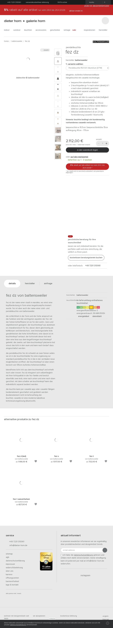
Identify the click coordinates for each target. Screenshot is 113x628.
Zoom (45, 50)
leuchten (29, 30)
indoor (7, 30)
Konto (91, 2)
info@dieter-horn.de (16, 545)
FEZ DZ (27, 41)
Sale (75, 30)
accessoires (42, 30)
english (104, 616)
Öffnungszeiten (12, 578)
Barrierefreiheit (12, 581)
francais (104, 619)
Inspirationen (90, 30)
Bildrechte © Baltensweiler (28, 78)
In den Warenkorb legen (87, 150)
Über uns (9, 571)
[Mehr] (106, 143)
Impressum (10, 564)
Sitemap (9, 554)
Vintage (67, 30)
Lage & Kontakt (12, 585)
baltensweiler (17, 41)
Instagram (84, 575)
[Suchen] (105, 20)
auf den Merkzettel (79, 157)
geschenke (56, 30)
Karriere (9, 575)
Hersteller (104, 30)
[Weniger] (98, 143)
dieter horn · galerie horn (24, 21)
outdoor (17, 30)
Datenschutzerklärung (15, 561)
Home (6, 41)
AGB (7, 557)
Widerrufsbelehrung (14, 568)
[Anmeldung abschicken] (105, 550)
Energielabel (83, 316)
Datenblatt (96, 316)
